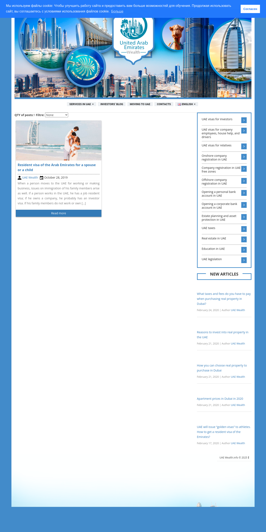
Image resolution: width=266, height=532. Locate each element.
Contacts (164, 104)
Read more (58, 213)
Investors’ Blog (111, 104)
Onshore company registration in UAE (224, 157)
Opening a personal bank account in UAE (224, 193)
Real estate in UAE (224, 239)
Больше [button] (117, 11)
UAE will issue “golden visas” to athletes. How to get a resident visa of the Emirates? (224, 432)
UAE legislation (224, 260)
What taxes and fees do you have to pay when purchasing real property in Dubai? (224, 299)
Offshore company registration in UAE (224, 181)
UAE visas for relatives (224, 146)
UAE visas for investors (224, 120)
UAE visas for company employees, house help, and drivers (224, 133)
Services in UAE (81, 104)
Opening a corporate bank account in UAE (224, 206)
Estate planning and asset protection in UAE (224, 218)
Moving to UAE (140, 104)
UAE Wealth (30, 177)
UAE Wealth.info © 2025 (234, 457)
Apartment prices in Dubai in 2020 (220, 399)
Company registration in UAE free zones (224, 169)
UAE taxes (224, 229)
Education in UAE (224, 250)
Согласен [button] (250, 9)
